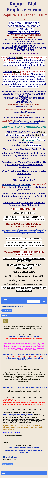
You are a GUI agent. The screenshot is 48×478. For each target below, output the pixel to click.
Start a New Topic (6, 310)
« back (3, 473)
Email (8, 457)
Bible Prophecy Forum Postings (13, 306)
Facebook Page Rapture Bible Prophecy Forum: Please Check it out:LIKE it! (24, 358)
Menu (4, 299)
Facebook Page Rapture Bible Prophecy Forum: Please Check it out (24, 451)
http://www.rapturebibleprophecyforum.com (24, 336)
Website (16, 457)
